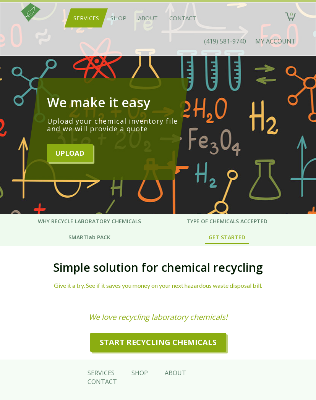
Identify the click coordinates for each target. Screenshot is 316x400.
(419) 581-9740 (225, 41)
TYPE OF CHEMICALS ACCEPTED (226, 221)
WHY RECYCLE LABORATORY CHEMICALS (89, 221)
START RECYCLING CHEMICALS (158, 342)
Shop (118, 18)
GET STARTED (227, 237)
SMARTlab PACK (89, 237)
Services (86, 18)
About (148, 18)
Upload (69, 153)
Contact (182, 18)
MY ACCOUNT (275, 41)
